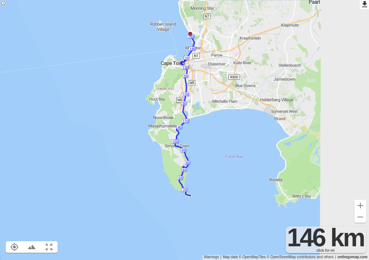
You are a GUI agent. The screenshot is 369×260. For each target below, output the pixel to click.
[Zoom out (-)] (360, 217)
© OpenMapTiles (252, 257)
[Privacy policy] (3, 4)
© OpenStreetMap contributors (291, 257)
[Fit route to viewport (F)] (49, 247)
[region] (184, 130)
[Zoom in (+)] (360, 205)
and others (325, 257)
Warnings (211, 257)
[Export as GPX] (364, 4)
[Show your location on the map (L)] (14, 247)
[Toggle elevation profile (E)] (31, 247)
